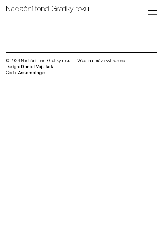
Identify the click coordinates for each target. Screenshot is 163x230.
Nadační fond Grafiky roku (47, 9)
